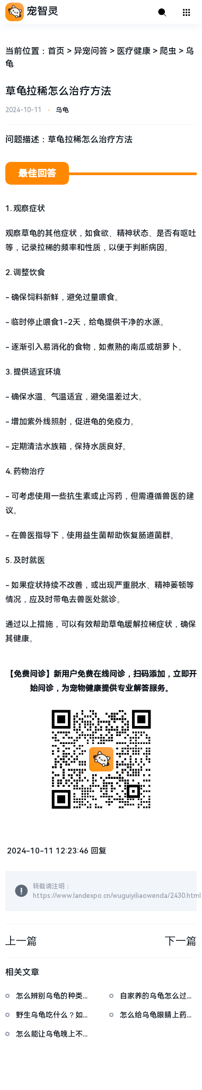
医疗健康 (134, 51)
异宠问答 (91, 51)
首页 (56, 51)
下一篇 (181, 941)
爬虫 (168, 51)
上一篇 (21, 941)
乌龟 (62, 110)
